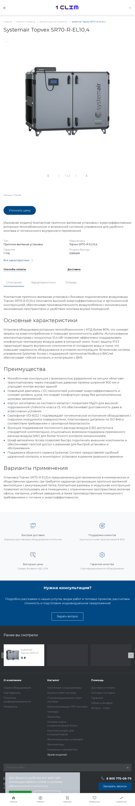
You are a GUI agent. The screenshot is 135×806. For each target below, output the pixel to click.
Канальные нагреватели (62, 749)
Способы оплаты (15, 269)
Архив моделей (57, 754)
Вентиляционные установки (65, 739)
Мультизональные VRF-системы (67, 706)
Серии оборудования (17, 687)
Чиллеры (53, 711)
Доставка (74, 269)
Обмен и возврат (102, 703)
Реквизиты (10, 706)
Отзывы (71, 282)
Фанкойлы (53, 716)
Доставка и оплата (103, 687)
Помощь (97, 680)
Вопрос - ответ (100, 708)
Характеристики (43, 282)
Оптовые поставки (103, 692)
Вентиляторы (55, 744)
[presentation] (4, 655)
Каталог (53, 680)
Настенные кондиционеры (64, 687)
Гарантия (97, 697)
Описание (14, 282)
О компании (12, 680)
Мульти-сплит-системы (61, 692)
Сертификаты (12, 692)
